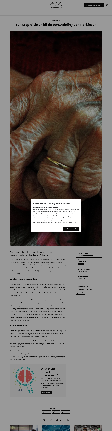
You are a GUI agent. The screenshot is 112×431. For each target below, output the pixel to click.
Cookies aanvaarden (71, 229)
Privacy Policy (72, 222)
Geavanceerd (56, 229)
